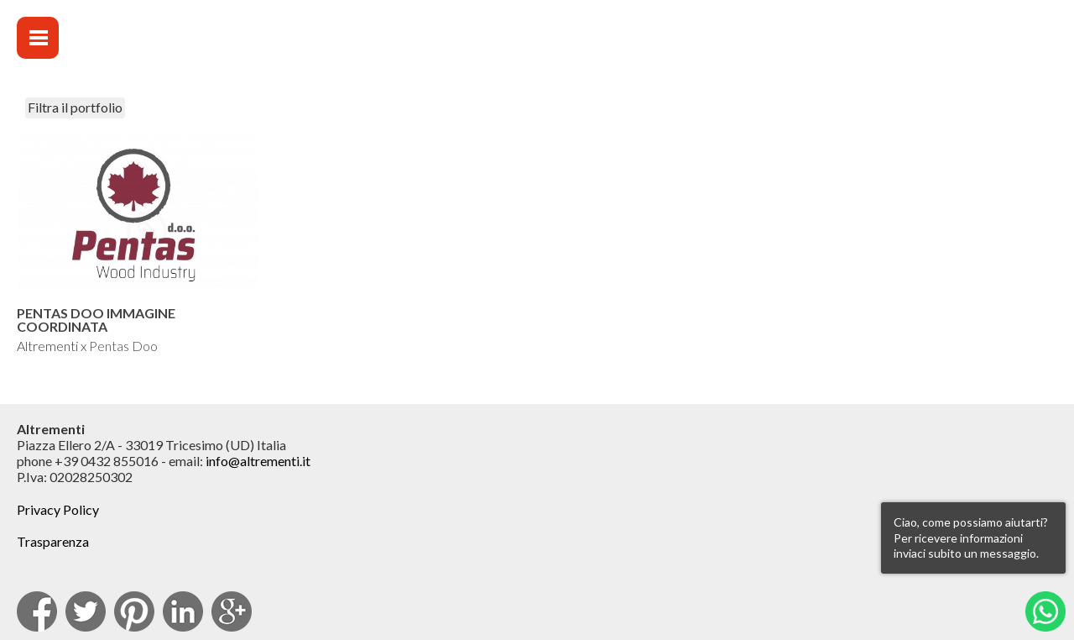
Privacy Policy (58, 509)
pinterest (134, 611)
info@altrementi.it (258, 461)
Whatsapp (1045, 611)
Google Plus (231, 611)
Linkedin (183, 611)
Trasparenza (53, 541)
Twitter (85, 611)
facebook (37, 611)
